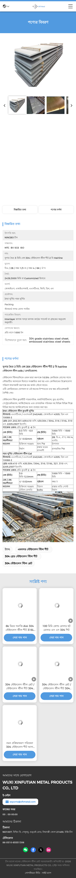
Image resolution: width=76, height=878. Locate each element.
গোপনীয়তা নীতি (32, 872)
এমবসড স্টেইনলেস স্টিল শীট (33, 549)
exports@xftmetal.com (20, 802)
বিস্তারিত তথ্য (20, 209)
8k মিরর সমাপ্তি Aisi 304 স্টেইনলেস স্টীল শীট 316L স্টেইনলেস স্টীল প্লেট (20, 628)
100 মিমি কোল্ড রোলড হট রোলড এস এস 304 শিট (56, 628)
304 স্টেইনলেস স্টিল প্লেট (18, 563)
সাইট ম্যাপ (46, 872)
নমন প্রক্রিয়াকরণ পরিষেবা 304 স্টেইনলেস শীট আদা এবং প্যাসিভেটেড (19, 745)
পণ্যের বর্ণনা (56, 209)
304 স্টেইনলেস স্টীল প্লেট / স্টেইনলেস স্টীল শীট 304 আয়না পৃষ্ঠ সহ (19, 686)
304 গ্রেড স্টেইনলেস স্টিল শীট (21, 556)
